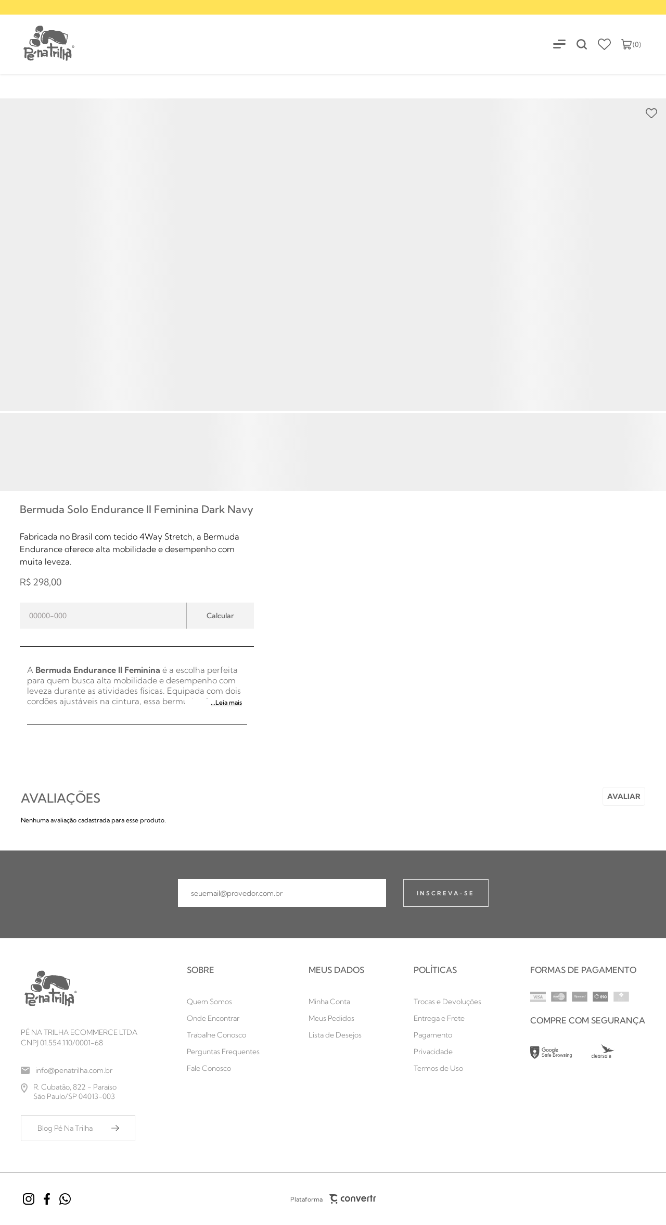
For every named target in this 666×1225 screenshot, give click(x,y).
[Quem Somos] (223, 1001)
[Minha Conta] (336, 1001)
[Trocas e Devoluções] (447, 1001)
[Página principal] (38, 44)
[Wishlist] (604, 44)
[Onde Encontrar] (223, 1018)
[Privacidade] (447, 1051)
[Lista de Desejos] (336, 1035)
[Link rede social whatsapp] (65, 1199)
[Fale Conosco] (223, 1068)
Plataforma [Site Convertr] (333, 1199)
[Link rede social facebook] (47, 1199)
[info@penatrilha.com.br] (79, 1070)
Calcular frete (220, 616)
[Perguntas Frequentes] (223, 1051)
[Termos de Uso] (447, 1068)
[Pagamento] (447, 1035)
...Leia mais (226, 702)
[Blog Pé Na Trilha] (78, 1128)
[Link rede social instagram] (28, 1199)
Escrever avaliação (624, 796)
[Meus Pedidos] (336, 1018)
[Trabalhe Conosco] (223, 1035)
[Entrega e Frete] (447, 1018)
